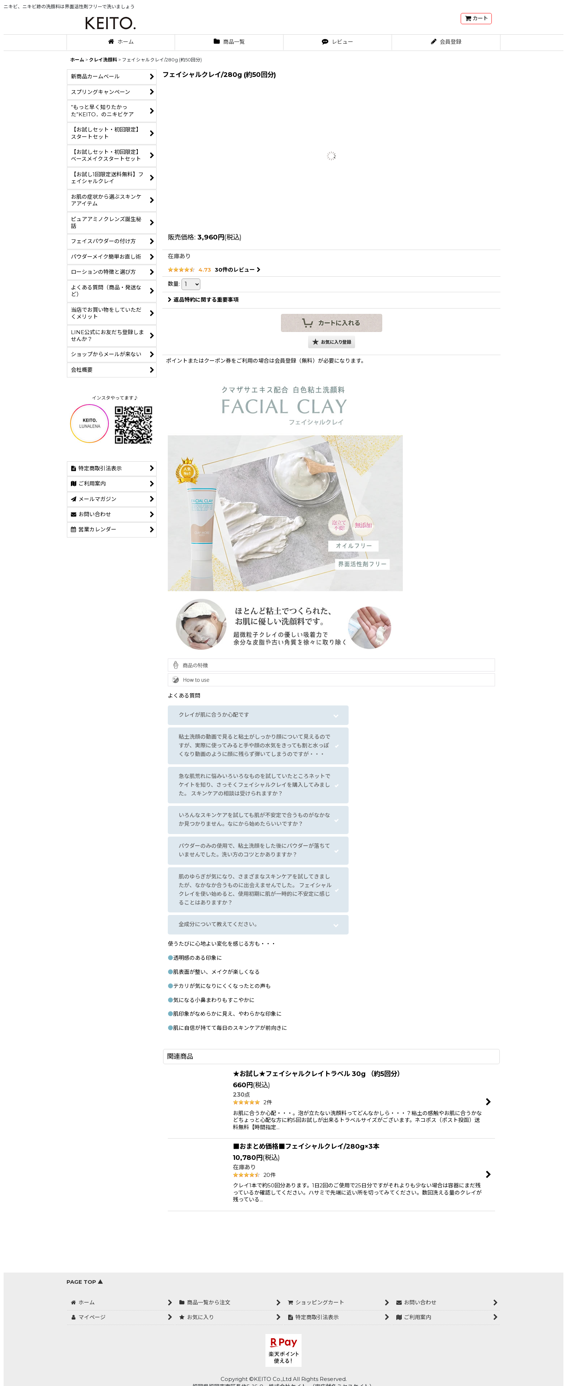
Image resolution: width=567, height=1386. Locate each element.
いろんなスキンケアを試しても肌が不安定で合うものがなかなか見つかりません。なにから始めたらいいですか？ (254, 819)
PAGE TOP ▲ (85, 1282)
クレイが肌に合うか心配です (214, 715)
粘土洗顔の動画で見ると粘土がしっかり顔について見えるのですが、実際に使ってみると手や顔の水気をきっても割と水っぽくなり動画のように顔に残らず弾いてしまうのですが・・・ (255, 745)
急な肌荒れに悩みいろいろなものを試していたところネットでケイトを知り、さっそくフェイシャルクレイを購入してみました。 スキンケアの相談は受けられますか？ (255, 785)
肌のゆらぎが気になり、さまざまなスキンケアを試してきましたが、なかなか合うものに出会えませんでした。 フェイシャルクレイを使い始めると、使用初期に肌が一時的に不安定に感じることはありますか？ (255, 889)
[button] (331, 342)
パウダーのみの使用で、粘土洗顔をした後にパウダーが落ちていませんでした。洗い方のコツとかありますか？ (254, 850)
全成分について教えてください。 (219, 924)
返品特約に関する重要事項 (203, 300)
